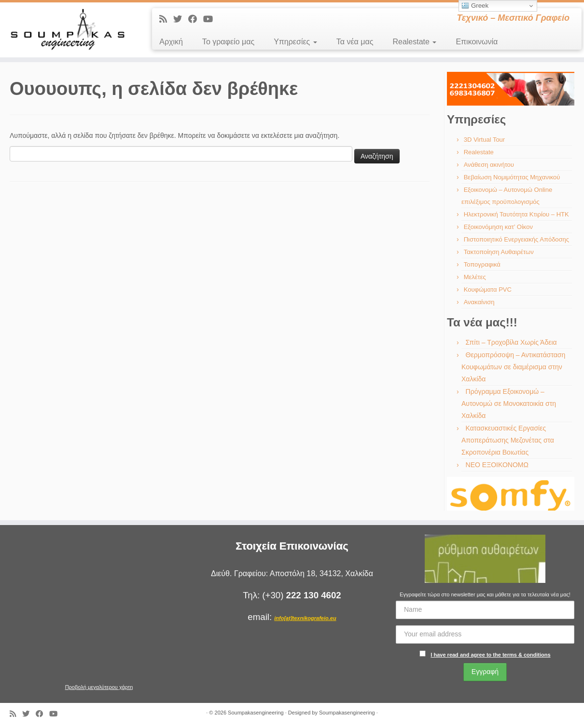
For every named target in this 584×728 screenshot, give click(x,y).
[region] (510, 89)
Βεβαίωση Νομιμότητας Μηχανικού (512, 177)
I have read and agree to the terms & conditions (490, 655)
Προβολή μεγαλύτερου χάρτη (99, 687)
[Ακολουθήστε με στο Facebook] (195, 19)
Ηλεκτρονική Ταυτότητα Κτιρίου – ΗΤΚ (516, 214)
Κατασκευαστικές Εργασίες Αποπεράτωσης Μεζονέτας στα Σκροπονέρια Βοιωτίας (507, 440)
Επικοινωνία (477, 42)
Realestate (414, 42)
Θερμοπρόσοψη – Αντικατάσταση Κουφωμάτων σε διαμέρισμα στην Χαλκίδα (513, 367)
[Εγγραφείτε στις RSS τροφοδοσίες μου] (166, 19)
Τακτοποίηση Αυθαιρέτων (499, 252)
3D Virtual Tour (484, 139)
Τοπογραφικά (482, 264)
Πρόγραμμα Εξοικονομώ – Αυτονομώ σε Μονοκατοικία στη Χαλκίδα (508, 403)
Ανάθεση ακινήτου (489, 164)
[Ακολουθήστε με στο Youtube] (211, 19)
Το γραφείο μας (228, 42)
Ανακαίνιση (479, 302)
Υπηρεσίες (295, 42)
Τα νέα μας (355, 42)
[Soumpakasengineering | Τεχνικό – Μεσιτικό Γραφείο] (67, 30)
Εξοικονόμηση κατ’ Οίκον (498, 226)
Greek (474, 6)
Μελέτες (475, 277)
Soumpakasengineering (256, 712)
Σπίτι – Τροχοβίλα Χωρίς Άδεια (511, 342)
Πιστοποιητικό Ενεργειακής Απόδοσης (516, 239)
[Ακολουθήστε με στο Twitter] (180, 19)
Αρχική (171, 42)
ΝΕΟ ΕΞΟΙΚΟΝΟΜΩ (497, 465)
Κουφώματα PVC (488, 289)
